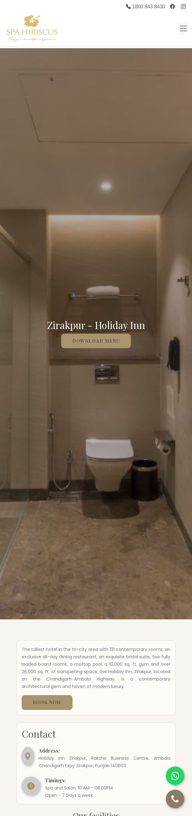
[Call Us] (175, 799)
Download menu (96, 341)
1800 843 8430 (145, 6)
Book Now (47, 702)
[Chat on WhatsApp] (175, 776)
